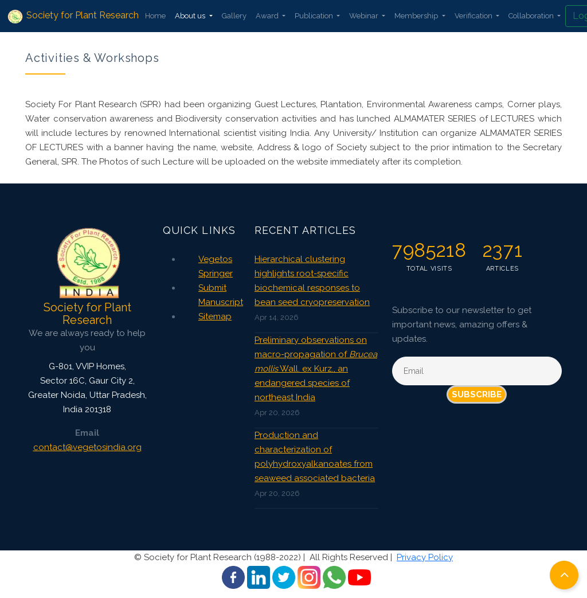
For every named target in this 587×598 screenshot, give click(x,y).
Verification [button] (474, 15)
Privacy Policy (425, 557)
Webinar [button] (364, 15)
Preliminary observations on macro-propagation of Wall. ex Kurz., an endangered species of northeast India (316, 368)
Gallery (234, 15)
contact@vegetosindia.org (87, 447)
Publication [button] (315, 15)
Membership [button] (417, 15)
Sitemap (215, 316)
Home (155, 15)
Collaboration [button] (531, 15)
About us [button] (191, 15)
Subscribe (477, 394)
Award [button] (268, 15)
